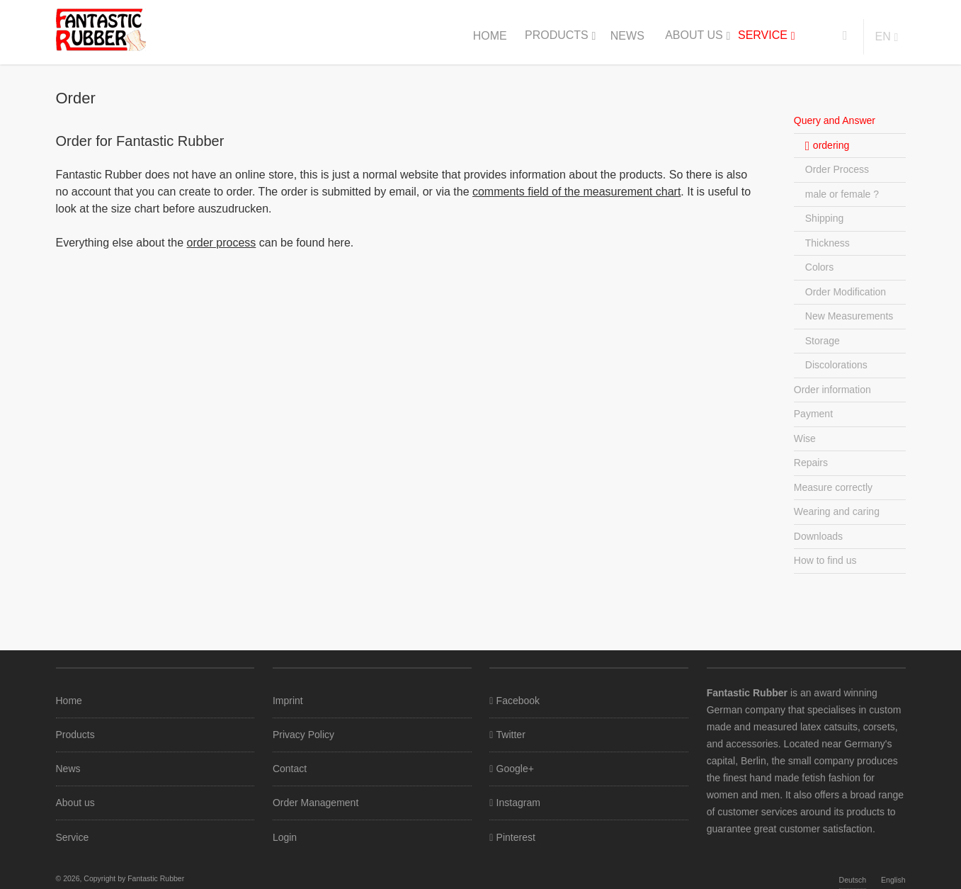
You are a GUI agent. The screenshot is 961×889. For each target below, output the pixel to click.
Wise (805, 438)
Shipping (824, 218)
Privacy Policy (303, 734)
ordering (831, 145)
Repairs (811, 462)
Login (285, 837)
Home (490, 36)
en (883, 36)
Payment (813, 413)
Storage (822, 340)
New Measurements (849, 316)
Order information (832, 389)
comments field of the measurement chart (576, 192)
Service (762, 35)
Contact (290, 768)
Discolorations (836, 364)
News (627, 36)
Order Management (315, 802)
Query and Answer (834, 120)
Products (556, 35)
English (893, 880)
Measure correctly (833, 487)
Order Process (837, 169)
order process (221, 243)
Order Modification (845, 292)
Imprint (288, 700)
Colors (819, 267)
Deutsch (853, 880)
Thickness (827, 243)
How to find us (825, 560)
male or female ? (842, 194)
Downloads (818, 536)
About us (694, 35)
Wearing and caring (837, 511)
